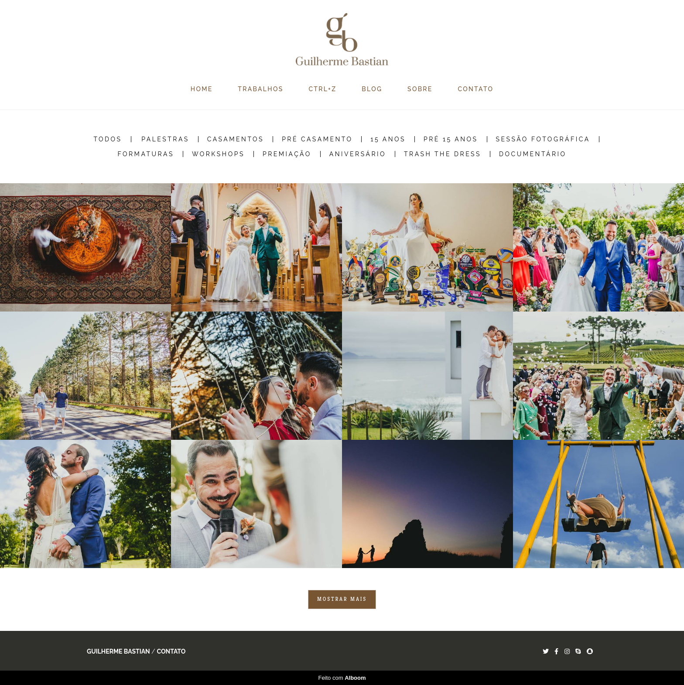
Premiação (287, 154)
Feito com (342, 678)
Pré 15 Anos (451, 139)
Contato (171, 651)
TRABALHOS (260, 89)
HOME (202, 89)
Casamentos (235, 139)
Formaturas (145, 154)
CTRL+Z (322, 89)
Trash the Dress (442, 154)
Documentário (533, 154)
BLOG (372, 89)
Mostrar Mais (342, 599)
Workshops (218, 154)
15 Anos (388, 139)
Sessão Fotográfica (543, 139)
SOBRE (420, 89)
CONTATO (476, 89)
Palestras (165, 139)
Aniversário (357, 154)
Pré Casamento (317, 139)
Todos (107, 139)
